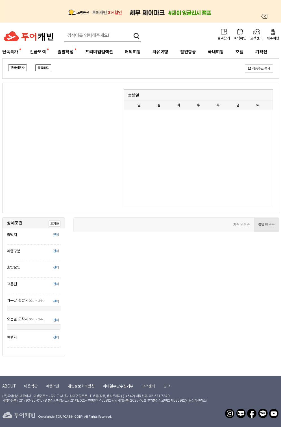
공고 (166, 386)
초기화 (54, 224)
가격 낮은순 (241, 225)
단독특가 (10, 51)
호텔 (239, 51)
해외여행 (133, 51)
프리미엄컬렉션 (99, 51)
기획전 (261, 51)
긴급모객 (38, 51)
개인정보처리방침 (81, 386)
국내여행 (216, 51)
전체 (56, 235)
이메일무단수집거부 (118, 386)
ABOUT (9, 386)
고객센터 (256, 38)
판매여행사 (17, 68)
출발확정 (65, 51)
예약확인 (240, 38)
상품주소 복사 (259, 69)
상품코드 (43, 68)
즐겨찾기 (223, 38)
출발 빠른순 (266, 225)
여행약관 (52, 386)
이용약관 (31, 386)
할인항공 (188, 51)
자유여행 (160, 51)
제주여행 (273, 38)
